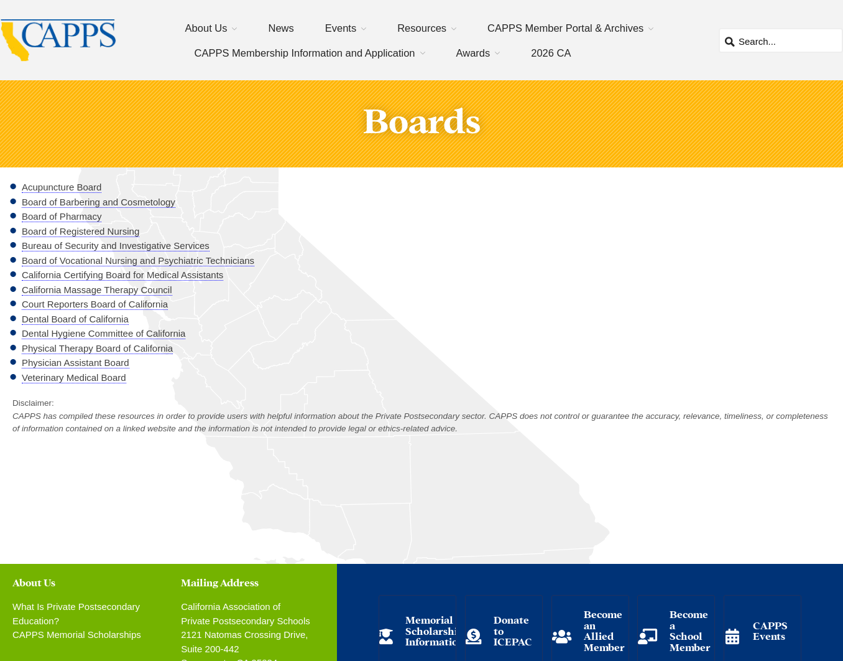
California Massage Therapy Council (97, 289)
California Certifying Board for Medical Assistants (122, 275)
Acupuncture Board (61, 187)
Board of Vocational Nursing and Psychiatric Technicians (138, 260)
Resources (421, 28)
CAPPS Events (770, 630)
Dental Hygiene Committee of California (103, 333)
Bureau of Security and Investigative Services (116, 245)
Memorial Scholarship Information (434, 629)
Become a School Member (690, 630)
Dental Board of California (75, 319)
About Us (206, 28)
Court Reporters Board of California (95, 304)
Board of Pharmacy (61, 216)
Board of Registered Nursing (80, 231)
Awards (473, 53)
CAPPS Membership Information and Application (305, 53)
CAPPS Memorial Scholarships (76, 634)
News (280, 28)
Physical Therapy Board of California (97, 348)
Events (340, 28)
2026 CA (551, 53)
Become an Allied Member (604, 630)
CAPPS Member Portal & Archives (565, 28)
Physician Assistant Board (75, 362)
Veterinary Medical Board (74, 377)
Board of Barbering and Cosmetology (98, 202)
